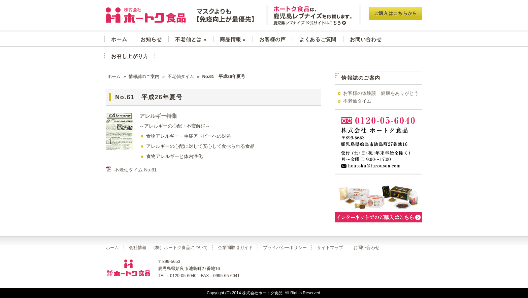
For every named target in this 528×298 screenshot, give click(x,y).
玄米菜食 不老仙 (181, 15)
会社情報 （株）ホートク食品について (168, 247)
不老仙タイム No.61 (135, 169)
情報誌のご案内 (144, 76)
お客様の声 (272, 39)
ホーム (119, 39)
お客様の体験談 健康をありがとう (381, 93)
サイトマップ (330, 247)
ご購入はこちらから (396, 13)
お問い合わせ (366, 39)
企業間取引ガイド (235, 247)
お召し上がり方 (129, 56)
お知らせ (151, 39)
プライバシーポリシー (285, 247)
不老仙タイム (181, 76)
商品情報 (233, 39)
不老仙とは (190, 39)
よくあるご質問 (317, 39)
